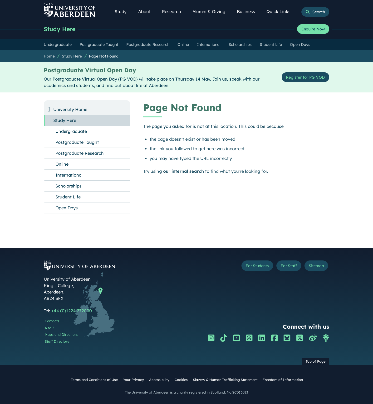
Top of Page (315, 362)
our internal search (183, 171)
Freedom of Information (283, 380)
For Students (249, 266)
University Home (70, 109)
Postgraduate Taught (77, 142)
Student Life (68, 197)
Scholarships (68, 186)
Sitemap (314, 266)
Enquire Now (313, 29)
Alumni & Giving (211, 11)
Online (62, 164)
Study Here (60, 29)
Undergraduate (71, 131)
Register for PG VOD (303, 77)
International (69, 175)
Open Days (66, 208)
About (147, 11)
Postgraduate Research (79, 153)
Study (123, 11)
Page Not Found (103, 56)
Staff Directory (57, 342)
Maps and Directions (61, 335)
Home (49, 56)
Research (174, 11)
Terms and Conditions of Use (94, 380)
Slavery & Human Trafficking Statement (225, 380)
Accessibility (159, 380)
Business (248, 11)
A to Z (49, 328)
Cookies (181, 380)
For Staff (284, 266)
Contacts (52, 321)
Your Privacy (133, 380)
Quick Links (281, 11)
